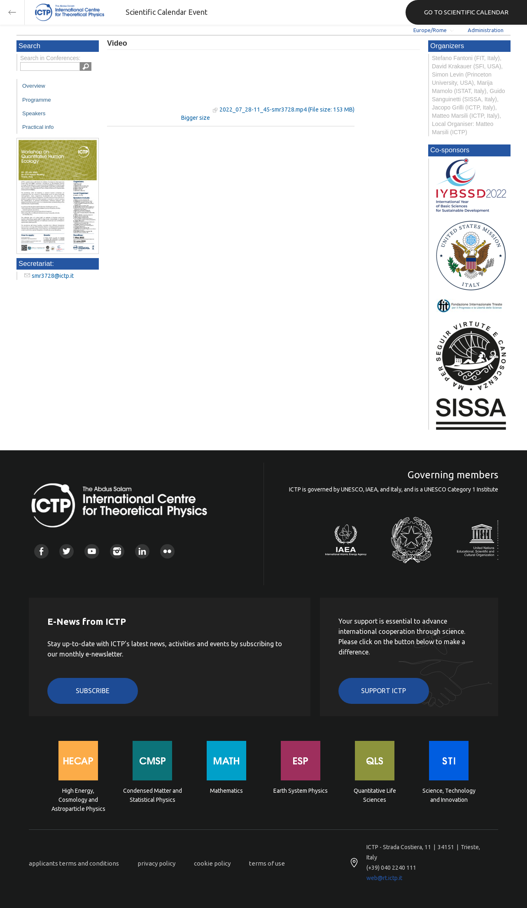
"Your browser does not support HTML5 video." (158, 86)
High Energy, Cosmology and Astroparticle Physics (78, 799)
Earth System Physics (300, 790)
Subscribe (93, 690)
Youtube (91, 551)
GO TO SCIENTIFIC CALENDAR (466, 12)
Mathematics (226, 790)
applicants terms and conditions (74, 863)
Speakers (33, 113)
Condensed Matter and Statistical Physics (152, 795)
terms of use (267, 863)
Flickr (167, 551)
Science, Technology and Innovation (449, 795)
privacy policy (156, 863)
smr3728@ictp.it (53, 275)
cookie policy (212, 863)
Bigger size (195, 117)
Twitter (66, 551)
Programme (36, 100)
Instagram (117, 551)
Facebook (41, 551)
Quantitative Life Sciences (375, 795)
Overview (33, 86)
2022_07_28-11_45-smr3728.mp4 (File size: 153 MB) (286, 109)
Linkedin (142, 551)
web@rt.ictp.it (384, 878)
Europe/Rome (430, 30)
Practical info (38, 127)
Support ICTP (383, 690)
